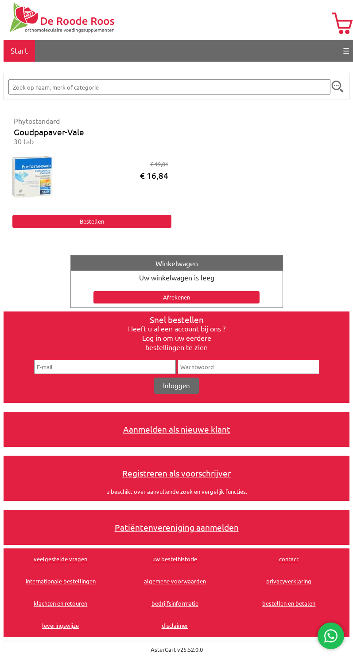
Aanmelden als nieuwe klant (176, 429)
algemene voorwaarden (175, 581)
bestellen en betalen (288, 603)
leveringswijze (60, 625)
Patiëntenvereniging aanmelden (177, 527)
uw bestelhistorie (174, 559)
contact (289, 559)
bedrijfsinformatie (174, 603)
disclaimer (175, 625)
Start (19, 50)
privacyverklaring (288, 581)
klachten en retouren (60, 603)
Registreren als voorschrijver (176, 473)
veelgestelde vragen (60, 559)
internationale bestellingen (61, 581)
